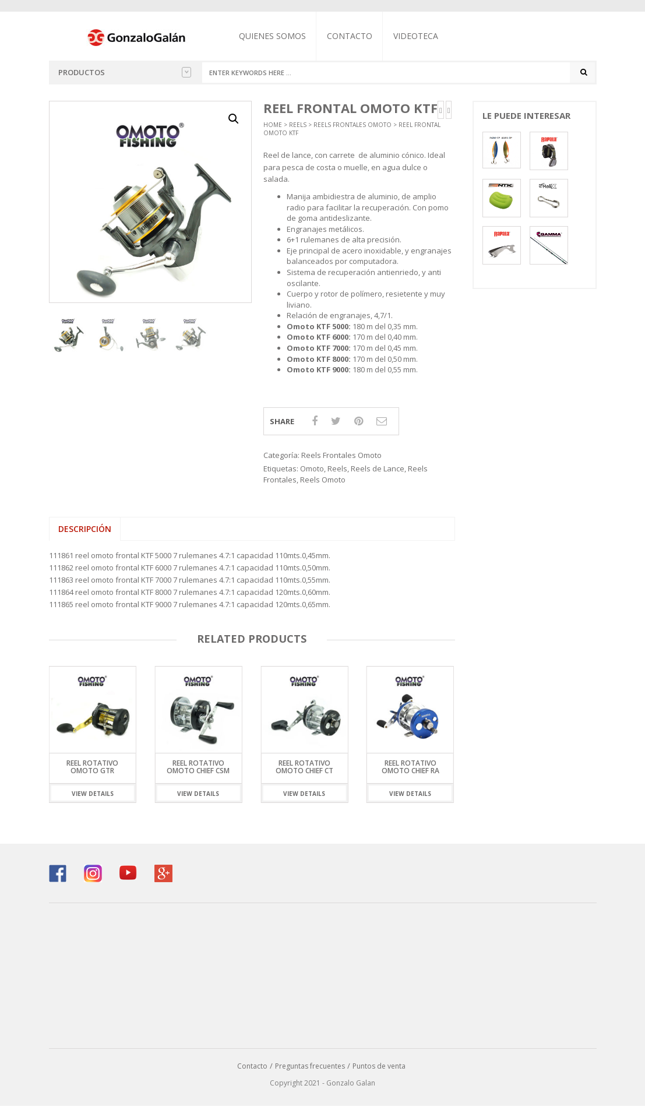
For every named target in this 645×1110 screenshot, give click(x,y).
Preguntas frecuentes (310, 1070)
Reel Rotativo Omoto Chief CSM (198, 771)
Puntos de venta (379, 1070)
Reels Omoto (323, 483)
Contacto (359, 35)
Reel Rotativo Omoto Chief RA (410, 771)
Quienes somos (282, 35)
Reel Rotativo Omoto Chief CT (304, 771)
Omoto (312, 472)
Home (272, 129)
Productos (124, 72)
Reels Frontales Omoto (352, 129)
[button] (233, 122)
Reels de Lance (377, 472)
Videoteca (425, 35)
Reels (297, 129)
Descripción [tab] (84, 532)
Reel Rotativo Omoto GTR (92, 771)
